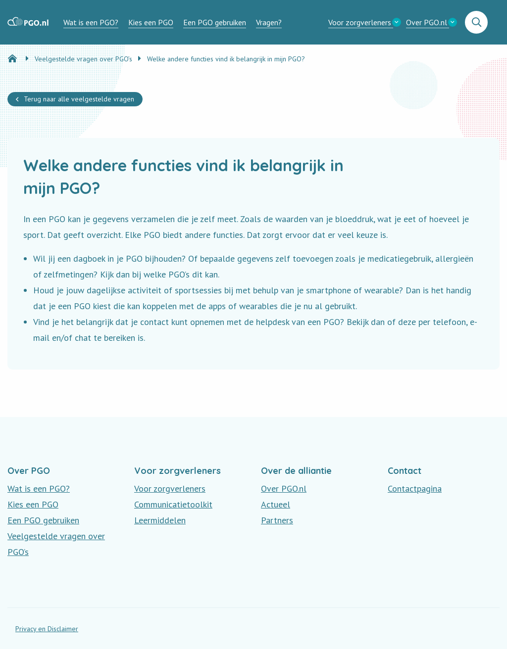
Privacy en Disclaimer (46, 628)
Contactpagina (415, 488)
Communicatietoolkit (173, 504)
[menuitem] (90, 22)
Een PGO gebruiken (214, 22)
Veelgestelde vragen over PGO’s (56, 543)
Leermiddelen (160, 520)
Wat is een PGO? (90, 22)
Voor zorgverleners (359, 22)
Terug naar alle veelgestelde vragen (79, 98)
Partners (277, 520)
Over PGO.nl (426, 22)
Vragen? (269, 22)
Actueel (275, 504)
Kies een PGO (150, 22)
